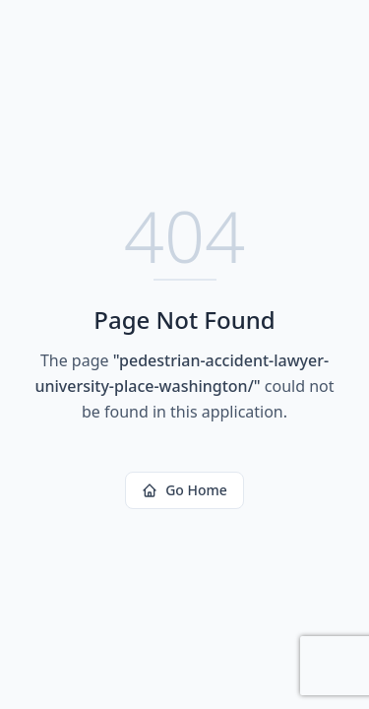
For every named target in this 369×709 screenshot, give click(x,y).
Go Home (184, 490)
